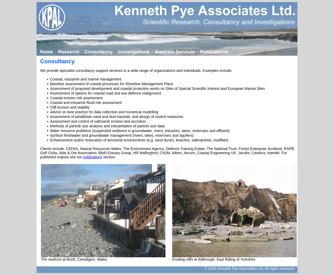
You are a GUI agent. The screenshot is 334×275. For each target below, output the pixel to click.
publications (92, 157)
